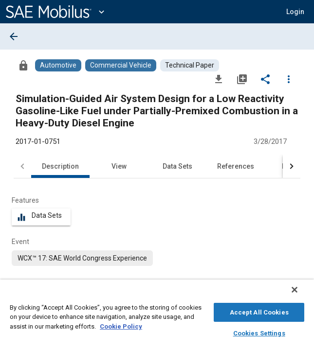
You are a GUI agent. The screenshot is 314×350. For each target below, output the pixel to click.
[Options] (288, 78)
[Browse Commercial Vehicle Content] (120, 65)
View (119, 166)
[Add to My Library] (242, 78)
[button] (295, 11)
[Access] (23, 65)
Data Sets (177, 166)
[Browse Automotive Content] (58, 65)
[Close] (301, 295)
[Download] (218, 78)
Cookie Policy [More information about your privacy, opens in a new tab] (121, 325)
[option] (82, 258)
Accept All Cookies (259, 311)
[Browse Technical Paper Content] (189, 65)
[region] (157, 317)
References (235, 166)
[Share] (265, 78)
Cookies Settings (259, 331)
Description (60, 166)
